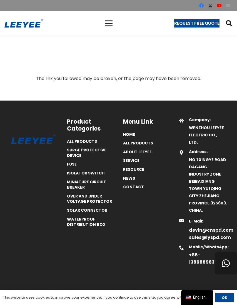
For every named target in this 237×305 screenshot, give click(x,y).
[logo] (23, 23)
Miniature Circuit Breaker (86, 184)
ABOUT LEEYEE (137, 152)
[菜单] (108, 23)
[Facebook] (201, 5)
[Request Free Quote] (196, 23)
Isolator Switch (85, 173)
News (129, 178)
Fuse (72, 164)
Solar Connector (87, 210)
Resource (133, 169)
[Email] (228, 5)
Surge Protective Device (86, 152)
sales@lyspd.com (210, 237)
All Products (82, 141)
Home (129, 134)
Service (131, 160)
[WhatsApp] (226, 263)
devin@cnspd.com (211, 230)
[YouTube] (219, 5)
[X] (210, 5)
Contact (133, 187)
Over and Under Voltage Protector (89, 198)
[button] (229, 23)
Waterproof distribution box (86, 222)
